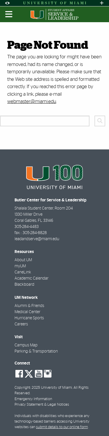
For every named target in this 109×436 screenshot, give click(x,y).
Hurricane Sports (29, 318)
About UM (23, 260)
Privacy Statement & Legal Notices (42, 405)
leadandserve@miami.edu (37, 239)
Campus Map (26, 345)
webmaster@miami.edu (31, 101)
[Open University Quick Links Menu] (101, 3)
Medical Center (27, 312)
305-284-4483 (27, 227)
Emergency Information (33, 399)
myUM (20, 266)
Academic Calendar (32, 278)
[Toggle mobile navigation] (9, 14)
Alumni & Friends (29, 306)
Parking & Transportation (36, 351)
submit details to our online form (62, 427)
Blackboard (24, 284)
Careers (21, 324)
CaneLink (23, 272)
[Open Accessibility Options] (7, 3)
